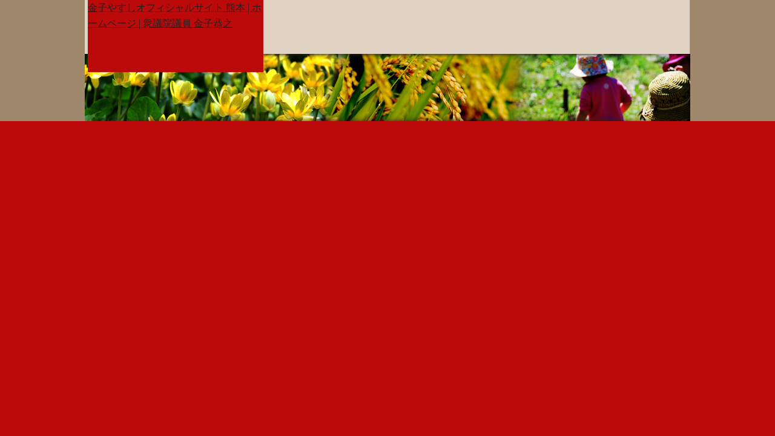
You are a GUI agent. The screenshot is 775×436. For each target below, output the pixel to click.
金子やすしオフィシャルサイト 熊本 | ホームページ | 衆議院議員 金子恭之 (175, 15)
